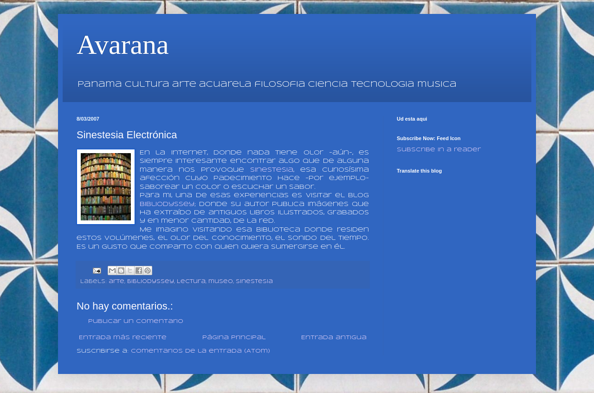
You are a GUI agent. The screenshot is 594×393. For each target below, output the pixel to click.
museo (220, 281)
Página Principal (233, 337)
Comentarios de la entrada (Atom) (200, 351)
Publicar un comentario (135, 321)
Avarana (123, 44)
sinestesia (271, 170)
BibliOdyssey (167, 204)
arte (116, 281)
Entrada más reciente (123, 337)
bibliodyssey (150, 281)
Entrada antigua (334, 337)
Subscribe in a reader (439, 149)
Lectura (191, 281)
